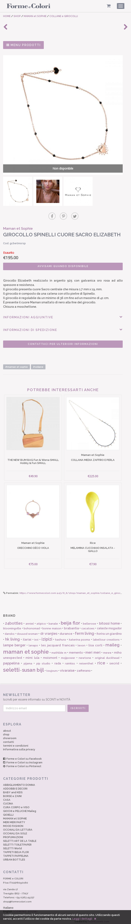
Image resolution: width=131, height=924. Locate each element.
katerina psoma (79, 637)
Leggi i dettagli (82, 918)
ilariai (27, 637)
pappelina (11, 661)
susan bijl (33, 667)
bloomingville (12, 626)
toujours (52, 668)
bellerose (89, 621)
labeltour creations (106, 637)
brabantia (71, 626)
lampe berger (14, 643)
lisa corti (95, 643)
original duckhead (107, 655)
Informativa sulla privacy (19, 746)
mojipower (68, 655)
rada (57, 661)
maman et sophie (26, 649)
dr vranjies (48, 631)
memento (76, 650)
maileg (112, 642)
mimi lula (32, 655)
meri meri (92, 650)
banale (53, 621)
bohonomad (32, 626)
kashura (60, 637)
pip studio (43, 661)
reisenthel (86, 661)
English (20, 909)
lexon (81, 643)
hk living (12, 637)
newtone (85, 655)
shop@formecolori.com (17, 899)
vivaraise (67, 668)
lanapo (33, 643)
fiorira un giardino (109, 631)
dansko (10, 631)
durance (66, 631)
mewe (107, 650)
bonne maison (51, 626)
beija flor (70, 620)
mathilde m (58, 650)
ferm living (84, 631)
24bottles (14, 621)
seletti (11, 667)
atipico (41, 621)
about (7, 728)
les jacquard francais (58, 643)
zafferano (84, 668)
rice (101, 660)
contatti (8, 739)
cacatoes (87, 626)
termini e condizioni (15, 743)
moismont (50, 655)
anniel (30, 621)
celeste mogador (109, 626)
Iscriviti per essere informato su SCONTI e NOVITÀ (65, 694)
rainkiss (70, 661)
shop (6, 732)
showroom (9, 735)
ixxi (36, 637)
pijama (28, 661)
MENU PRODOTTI (23, 45)
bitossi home (109, 621)
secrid (114, 661)
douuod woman (27, 631)
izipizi (47, 636)
